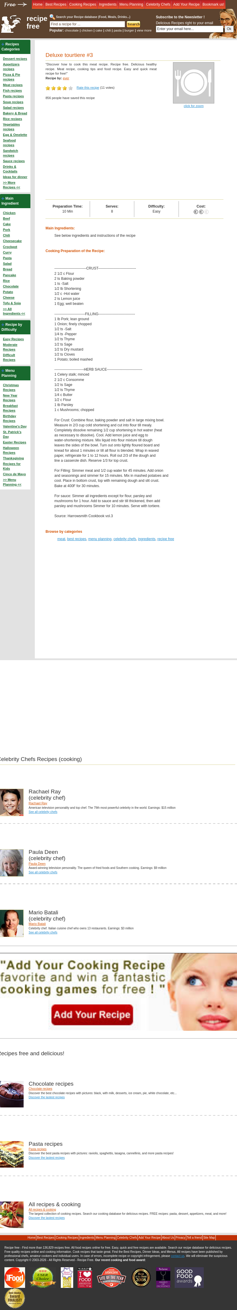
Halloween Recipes (11, 450)
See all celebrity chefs (43, 811)
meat (61, 539)
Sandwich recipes (10, 153)
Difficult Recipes (9, 357)
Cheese (8, 297)
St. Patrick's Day (12, 434)
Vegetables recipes (11, 127)
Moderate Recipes (10, 347)
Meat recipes (13, 85)
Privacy (180, 1237)
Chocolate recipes (40, 1088)
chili (108, 30)
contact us (177, 1256)
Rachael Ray (38, 803)
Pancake (9, 275)
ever (66, 78)
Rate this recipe (88, 87)
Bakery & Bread (15, 113)
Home (38, 4)
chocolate (72, 30)
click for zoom (194, 106)
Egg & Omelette (15, 135)
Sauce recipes (14, 161)
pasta (118, 30)
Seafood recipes (9, 143)
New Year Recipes (10, 398)
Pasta (7, 258)
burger (129, 30)
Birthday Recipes (9, 418)
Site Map (209, 1237)
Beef (6, 218)
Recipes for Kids (12, 466)
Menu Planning (131, 4)
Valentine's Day (15, 426)
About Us (168, 1237)
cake (98, 30)
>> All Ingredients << (14, 311)
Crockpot (10, 247)
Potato (8, 292)
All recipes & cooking (42, 1209)
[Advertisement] (134, 155)
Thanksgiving (13, 458)
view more (144, 30)
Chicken (9, 213)
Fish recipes (12, 90)
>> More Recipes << (11, 185)
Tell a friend (194, 1237)
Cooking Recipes (82, 4)
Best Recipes (55, 4)
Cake (7, 224)
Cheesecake (12, 241)
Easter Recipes (14, 442)
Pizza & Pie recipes (11, 77)
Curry (7, 252)
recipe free (37, 22)
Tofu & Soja (12, 303)
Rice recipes (12, 119)
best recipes (76, 539)
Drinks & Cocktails (10, 169)
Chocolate (11, 286)
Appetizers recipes (11, 67)
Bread (7, 269)
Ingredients (107, 4)
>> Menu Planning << (12, 482)
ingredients (147, 539)
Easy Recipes (13, 339)
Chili (6, 235)
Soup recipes (13, 102)
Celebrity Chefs (158, 4)
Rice (6, 280)
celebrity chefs (124, 539)
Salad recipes (13, 107)
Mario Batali (37, 924)
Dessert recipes (15, 58)
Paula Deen (37, 863)
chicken (86, 30)
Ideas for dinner (15, 177)
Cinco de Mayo (14, 474)
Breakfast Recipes (10, 408)
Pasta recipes (13, 96)
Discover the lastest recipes (47, 1097)
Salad (7, 263)
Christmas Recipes (11, 387)
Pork (6, 229)
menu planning (100, 539)
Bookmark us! (213, 4)
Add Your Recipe (186, 4)
